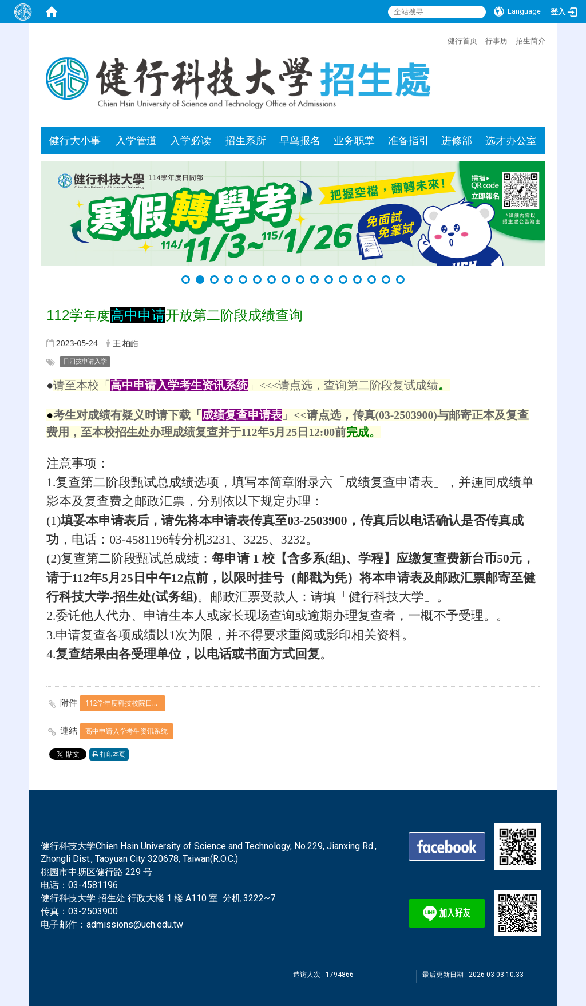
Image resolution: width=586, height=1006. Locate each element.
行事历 (496, 40)
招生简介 (530, 40)
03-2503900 (93, 911)
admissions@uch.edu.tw (134, 924)
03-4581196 (93, 885)
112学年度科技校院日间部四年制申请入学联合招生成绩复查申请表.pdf (125, 703)
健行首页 (462, 40)
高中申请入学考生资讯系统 (126, 731)
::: (442, 39)
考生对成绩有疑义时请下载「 (127, 415)
